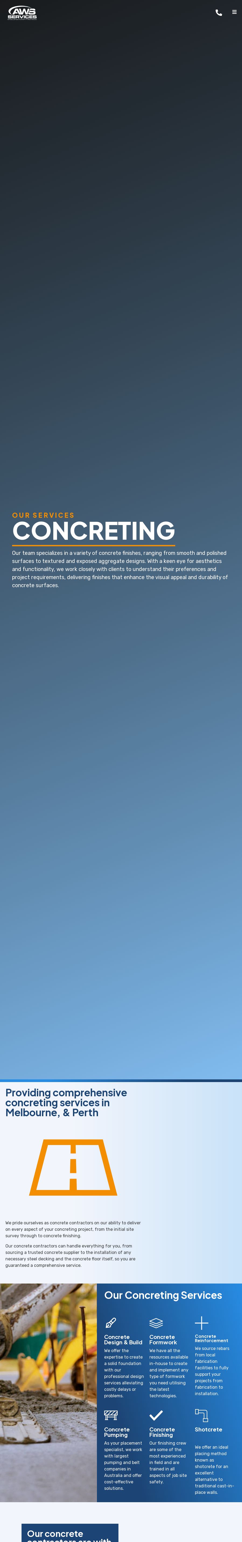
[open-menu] (234, 12)
